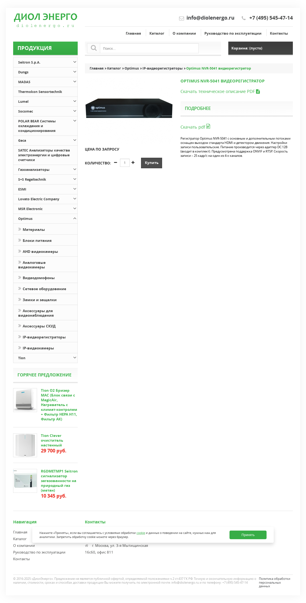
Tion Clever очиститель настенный (52, 440)
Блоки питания (35, 240)
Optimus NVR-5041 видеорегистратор (218, 68)
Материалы (31, 229)
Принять (248, 535)
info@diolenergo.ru (210, 17)
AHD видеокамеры (38, 251)
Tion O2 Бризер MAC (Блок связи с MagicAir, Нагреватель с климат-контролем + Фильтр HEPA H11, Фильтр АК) (59, 405)
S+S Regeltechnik (47, 179)
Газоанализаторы (47, 169)
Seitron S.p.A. (47, 62)
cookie (141, 533)
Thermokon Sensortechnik (40, 91)
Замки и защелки (37, 299)
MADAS (47, 81)
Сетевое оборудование (42, 288)
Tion (47, 357)
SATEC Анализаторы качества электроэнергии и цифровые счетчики (44, 155)
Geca (47, 140)
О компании (184, 33)
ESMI (47, 188)
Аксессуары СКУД (36, 326)
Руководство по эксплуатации (233, 33)
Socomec (47, 111)
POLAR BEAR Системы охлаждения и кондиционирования (47, 125)
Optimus (47, 218)
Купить (151, 162)
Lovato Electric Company (47, 198)
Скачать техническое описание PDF (220, 91)
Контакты (279, 33)
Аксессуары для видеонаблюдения (36, 312)
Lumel (47, 101)
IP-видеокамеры (36, 348)
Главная (133, 33)
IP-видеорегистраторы (42, 337)
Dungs (47, 71)
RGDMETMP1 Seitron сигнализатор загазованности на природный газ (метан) (59, 481)
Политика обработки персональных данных (274, 582)
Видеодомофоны (36, 277)
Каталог (156, 33)
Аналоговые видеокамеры (32, 264)
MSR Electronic (47, 208)
